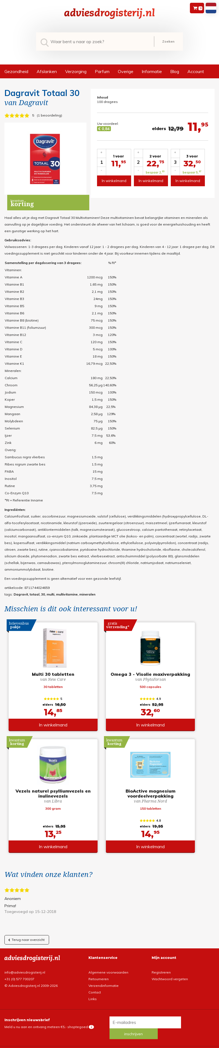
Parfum (102, 71)
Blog (174, 71)
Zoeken (168, 41)
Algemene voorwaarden (108, 974)
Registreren (161, 974)
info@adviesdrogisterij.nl (24, 974)
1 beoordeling (49, 115)
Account (195, 71)
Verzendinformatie (103, 987)
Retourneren (98, 981)
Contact (94, 994)
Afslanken (47, 71)
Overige (125, 71)
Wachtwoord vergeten (170, 981)
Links (92, 1000)
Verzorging (75, 71)
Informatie (152, 71)
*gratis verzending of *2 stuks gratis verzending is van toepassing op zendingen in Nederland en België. (109, 1044)
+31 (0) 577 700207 (19, 981)
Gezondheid (16, 71)
